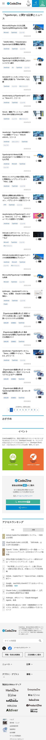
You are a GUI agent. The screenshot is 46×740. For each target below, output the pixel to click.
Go (13, 67)
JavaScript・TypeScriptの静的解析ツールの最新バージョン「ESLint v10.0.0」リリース (16, 134)
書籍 (30, 674)
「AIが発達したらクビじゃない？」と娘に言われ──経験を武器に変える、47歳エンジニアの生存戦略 (24, 568)
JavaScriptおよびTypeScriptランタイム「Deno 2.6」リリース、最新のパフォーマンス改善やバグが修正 (16, 216)
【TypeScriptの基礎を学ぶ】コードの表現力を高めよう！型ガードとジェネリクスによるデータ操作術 (16, 372)
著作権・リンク (14, 723)
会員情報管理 (14, 726)
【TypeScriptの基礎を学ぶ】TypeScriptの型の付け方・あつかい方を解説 (16, 390)
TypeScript (14, 32)
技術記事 (6, 322)
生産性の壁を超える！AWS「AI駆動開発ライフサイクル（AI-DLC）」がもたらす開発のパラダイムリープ (24, 607)
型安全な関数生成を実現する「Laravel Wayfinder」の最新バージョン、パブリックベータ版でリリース (16, 198)
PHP (5, 204)
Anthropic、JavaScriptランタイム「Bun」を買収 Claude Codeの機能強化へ (16, 293)
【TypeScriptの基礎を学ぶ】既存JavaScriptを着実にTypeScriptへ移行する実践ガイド (16, 334)
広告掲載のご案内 (34, 655)
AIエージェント (23, 86)
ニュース (22, 32)
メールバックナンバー (23, 496)
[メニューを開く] (3, 3)
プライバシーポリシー (17, 739)
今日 (12, 530)
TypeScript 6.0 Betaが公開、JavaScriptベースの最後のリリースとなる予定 (16, 157)
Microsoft (6, 32)
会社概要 (12, 732)
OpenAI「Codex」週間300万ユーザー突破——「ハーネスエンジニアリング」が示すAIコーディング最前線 (25, 552)
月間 (33, 530)
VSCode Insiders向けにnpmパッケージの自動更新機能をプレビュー (16, 256)
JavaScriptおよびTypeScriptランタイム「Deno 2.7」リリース (16, 97)
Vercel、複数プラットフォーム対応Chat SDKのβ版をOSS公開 (15, 113)
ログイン (22, 507)
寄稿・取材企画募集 (12, 655)
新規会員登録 (22, 502)
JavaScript (6, 48)
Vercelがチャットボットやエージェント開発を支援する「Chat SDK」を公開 (16, 79)
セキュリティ (15, 141)
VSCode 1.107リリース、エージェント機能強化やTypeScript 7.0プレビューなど (16, 235)
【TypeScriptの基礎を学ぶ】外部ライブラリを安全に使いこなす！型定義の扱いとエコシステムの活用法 (16, 316)
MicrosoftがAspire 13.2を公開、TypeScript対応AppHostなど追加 (14, 27)
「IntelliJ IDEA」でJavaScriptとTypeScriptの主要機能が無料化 (14, 43)
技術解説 (13, 322)
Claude (5, 304)
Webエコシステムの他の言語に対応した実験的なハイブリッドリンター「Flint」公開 (16, 179)
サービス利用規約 (15, 736)
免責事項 (12, 729)
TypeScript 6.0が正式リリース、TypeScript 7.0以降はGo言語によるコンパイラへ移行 (16, 60)
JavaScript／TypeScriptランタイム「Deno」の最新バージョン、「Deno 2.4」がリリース (16, 353)
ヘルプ (12, 719)
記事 (30, 664)
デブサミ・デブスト (10, 675)
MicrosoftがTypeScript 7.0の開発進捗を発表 (16, 276)
